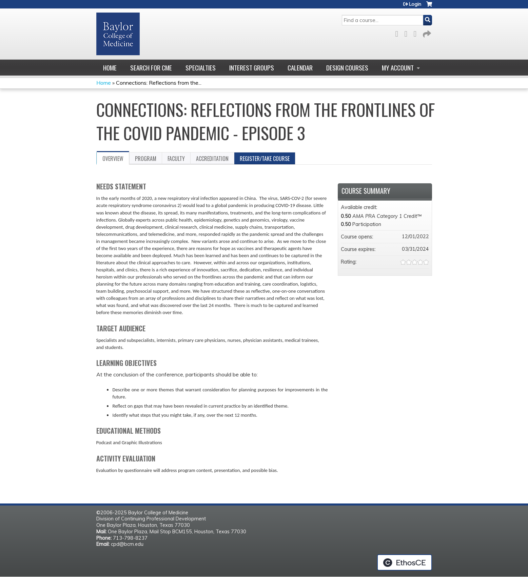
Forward (426, 33)
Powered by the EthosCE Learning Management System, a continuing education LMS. (404, 562)
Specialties (200, 68)
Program (145, 158)
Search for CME (151, 68)
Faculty (176, 158)
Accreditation (212, 158)
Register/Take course (265, 158)
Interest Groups (251, 68)
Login (415, 4)
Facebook (398, 33)
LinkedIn (417, 33)
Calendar (300, 68)
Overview (112, 158)
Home (110, 68)
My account (398, 68)
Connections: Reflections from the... (158, 82)
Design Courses (347, 68)
